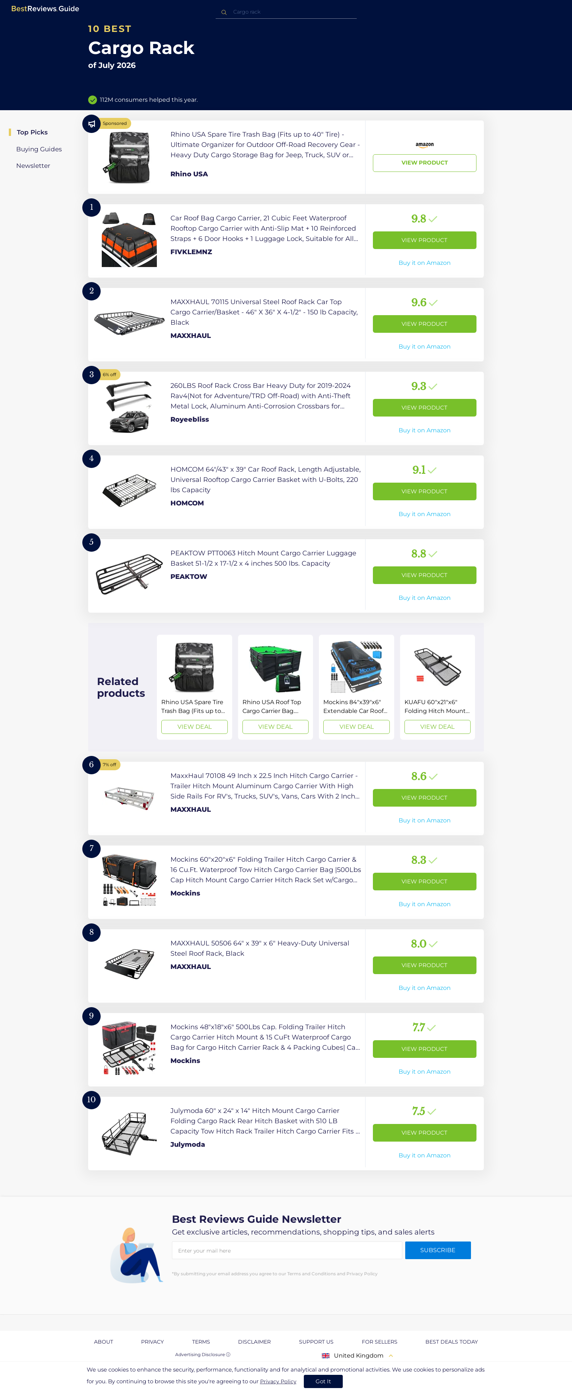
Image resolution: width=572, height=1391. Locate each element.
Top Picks (32, 132)
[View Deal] (194, 687)
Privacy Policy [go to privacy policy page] (278, 1381)
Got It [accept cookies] (323, 1381)
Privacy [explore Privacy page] (152, 1341)
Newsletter (33, 165)
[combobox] (286, 12)
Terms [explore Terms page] (201, 1341)
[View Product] (286, 157)
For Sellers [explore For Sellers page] (379, 1341)
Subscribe (438, 1250)
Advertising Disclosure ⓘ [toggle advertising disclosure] (202, 1354)
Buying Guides (39, 149)
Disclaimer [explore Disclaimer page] (254, 1341)
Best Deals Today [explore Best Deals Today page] (451, 1341)
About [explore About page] (103, 1341)
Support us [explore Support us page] (316, 1341)
